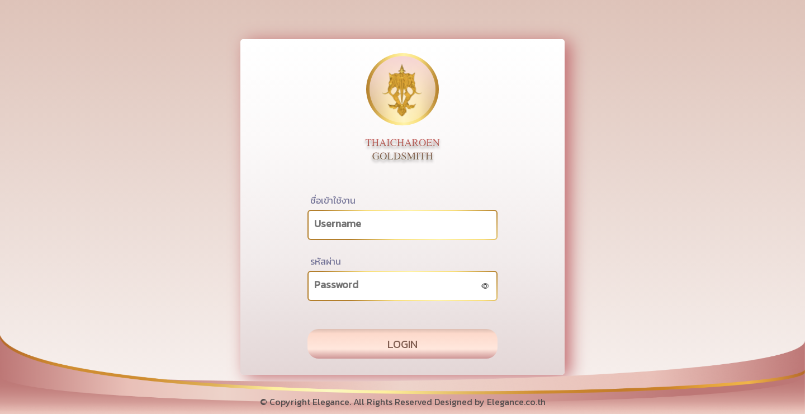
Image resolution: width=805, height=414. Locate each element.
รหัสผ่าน (325, 261)
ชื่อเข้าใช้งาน (333, 200)
